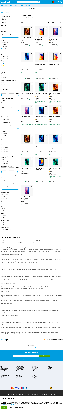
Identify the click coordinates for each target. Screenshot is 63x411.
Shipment (2, 379)
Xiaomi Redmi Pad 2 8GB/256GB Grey (53, 38)
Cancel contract (29, 394)
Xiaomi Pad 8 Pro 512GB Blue (40, 117)
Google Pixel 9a (3, 370)
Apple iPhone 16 (3, 367)
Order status (2, 377)
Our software (34, 377)
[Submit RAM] (17, 107)
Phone (6, 5)
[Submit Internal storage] (17, 92)
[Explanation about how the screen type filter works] (7, 131)
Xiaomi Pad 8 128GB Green (27, 93)
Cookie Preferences (44, 394)
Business (45, 1)
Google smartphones (19, 370)
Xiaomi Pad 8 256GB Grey (26, 145)
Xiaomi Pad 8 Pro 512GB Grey (54, 94)
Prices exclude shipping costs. (43, 391)
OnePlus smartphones (20, 368)
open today (55, 339)
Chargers (49, 368)
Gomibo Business (19, 376)
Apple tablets (34, 366)
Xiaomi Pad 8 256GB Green (41, 93)
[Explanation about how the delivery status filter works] (8, 227)
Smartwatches (50, 371)
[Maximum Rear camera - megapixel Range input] (11, 168)
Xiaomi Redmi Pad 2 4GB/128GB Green (25, 197)
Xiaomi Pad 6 (18, 286)
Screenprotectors (50, 367)
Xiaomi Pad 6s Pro (5, 300)
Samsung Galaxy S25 (4, 368)
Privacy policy (34, 378)
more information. (42, 392)
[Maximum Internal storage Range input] (11, 92)
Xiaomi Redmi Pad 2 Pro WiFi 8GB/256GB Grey (40, 38)
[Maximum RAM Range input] (11, 107)
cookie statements (10, 404)
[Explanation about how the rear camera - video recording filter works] (15, 175)
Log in (49, 1)
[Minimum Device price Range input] (3, 34)
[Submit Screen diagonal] (17, 125)
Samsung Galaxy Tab (6, 16)
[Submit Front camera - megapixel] (17, 186)
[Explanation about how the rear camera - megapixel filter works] (13, 166)
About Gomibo (34, 376)
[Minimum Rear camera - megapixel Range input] (3, 168)
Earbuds (49, 369)
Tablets (16, 5)
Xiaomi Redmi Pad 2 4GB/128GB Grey (25, 117)
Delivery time (2, 378)
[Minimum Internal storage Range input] (3, 92)
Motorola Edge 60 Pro (4, 371)
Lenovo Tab (4, 21)
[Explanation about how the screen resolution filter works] (9, 142)
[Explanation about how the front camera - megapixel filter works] (13, 183)
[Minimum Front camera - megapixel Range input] (3, 186)
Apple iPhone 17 (3, 366)
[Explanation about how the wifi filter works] (3, 213)
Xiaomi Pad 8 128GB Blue (26, 63)
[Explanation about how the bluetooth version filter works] (9, 192)
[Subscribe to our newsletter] (26, 356)
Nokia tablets (19, 242)
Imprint (20, 394)
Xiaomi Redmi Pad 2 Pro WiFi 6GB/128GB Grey (54, 63)
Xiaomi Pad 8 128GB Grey (26, 37)
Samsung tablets (35, 367)
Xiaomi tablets (34, 368)
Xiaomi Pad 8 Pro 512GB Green (26, 169)
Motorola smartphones (20, 369)
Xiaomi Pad (34, 244)
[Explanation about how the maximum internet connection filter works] (15, 80)
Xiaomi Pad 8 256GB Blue (54, 145)
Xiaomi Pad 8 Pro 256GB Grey (54, 117)
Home (2, 12)
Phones (18, 364)
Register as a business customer (21, 377)
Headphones (50, 370)
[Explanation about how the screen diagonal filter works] (9, 122)
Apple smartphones (19, 366)
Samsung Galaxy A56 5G (4, 369)
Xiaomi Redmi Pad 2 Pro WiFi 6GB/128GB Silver (40, 63)
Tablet (6, 12)
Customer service (28, 5)
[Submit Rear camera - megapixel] (17, 168)
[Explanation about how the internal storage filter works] (9, 89)
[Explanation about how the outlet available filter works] (8, 220)
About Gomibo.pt (11, 394)
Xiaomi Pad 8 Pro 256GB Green (54, 169)
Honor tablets (3, 244)
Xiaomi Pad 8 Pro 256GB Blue (40, 145)
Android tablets (4, 240)
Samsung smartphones (20, 367)
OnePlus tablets (34, 370)
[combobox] (28, 2)
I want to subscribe (44, 355)
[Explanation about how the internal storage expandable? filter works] (14, 98)
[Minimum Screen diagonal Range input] (3, 125)
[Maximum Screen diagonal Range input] (11, 125)
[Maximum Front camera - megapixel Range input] (11, 186)
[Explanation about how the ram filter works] (4, 105)
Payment (2, 376)
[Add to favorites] (32, 28)
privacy (3, 404)
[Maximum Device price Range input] (11, 34)
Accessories (11, 5)
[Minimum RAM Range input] (3, 107)
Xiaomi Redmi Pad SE (6, 288)
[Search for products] (27, 2)
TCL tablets (34, 242)
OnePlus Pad (4, 22)
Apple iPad (4, 18)
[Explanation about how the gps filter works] (3, 206)
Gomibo (33, 375)
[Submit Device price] (17, 34)
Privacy (16, 394)
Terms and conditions (36, 394)
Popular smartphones (5, 364)
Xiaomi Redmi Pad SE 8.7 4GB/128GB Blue (40, 169)
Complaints (24, 394)
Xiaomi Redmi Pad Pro (6, 307)
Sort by (45, 22)
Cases (49, 366)
